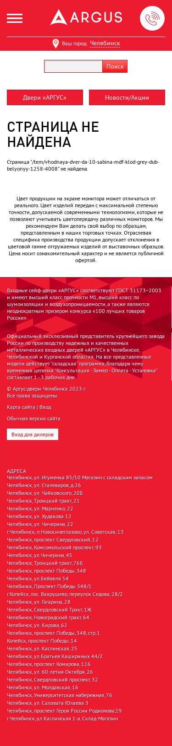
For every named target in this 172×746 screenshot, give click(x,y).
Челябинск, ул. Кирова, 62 (37, 625)
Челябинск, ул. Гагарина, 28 (39, 602)
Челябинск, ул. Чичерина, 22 (40, 524)
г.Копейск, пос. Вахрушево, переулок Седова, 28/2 (65, 594)
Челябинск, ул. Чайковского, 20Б (45, 493)
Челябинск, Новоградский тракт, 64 (48, 617)
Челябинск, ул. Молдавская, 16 (42, 687)
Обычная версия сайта (34, 418)
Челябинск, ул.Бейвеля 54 (38, 578)
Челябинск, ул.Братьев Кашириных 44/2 (55, 656)
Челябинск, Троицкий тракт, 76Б (45, 563)
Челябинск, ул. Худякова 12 (39, 516)
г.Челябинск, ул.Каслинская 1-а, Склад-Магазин (62, 718)
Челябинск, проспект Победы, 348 (46, 571)
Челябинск (105, 43)
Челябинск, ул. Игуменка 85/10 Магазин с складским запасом (80, 477)
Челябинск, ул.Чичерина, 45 (39, 555)
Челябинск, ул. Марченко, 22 (40, 508)
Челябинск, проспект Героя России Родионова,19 (64, 711)
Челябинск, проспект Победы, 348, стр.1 (53, 633)
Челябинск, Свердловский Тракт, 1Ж (49, 609)
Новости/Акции (127, 97)
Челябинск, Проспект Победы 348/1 (49, 586)
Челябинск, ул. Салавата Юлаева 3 (48, 703)
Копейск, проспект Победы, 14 (42, 641)
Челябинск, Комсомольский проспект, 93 (54, 547)
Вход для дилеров (32, 434)
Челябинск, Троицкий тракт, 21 (43, 501)
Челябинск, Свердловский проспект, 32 (52, 679)
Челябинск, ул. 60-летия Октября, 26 (50, 672)
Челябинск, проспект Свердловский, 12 (53, 540)
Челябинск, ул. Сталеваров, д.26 (44, 485)
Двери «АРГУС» (45, 97)
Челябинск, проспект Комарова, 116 (49, 664)
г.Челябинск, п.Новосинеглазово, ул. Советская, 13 (65, 532)
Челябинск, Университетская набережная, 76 (59, 695)
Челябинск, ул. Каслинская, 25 (42, 648)
